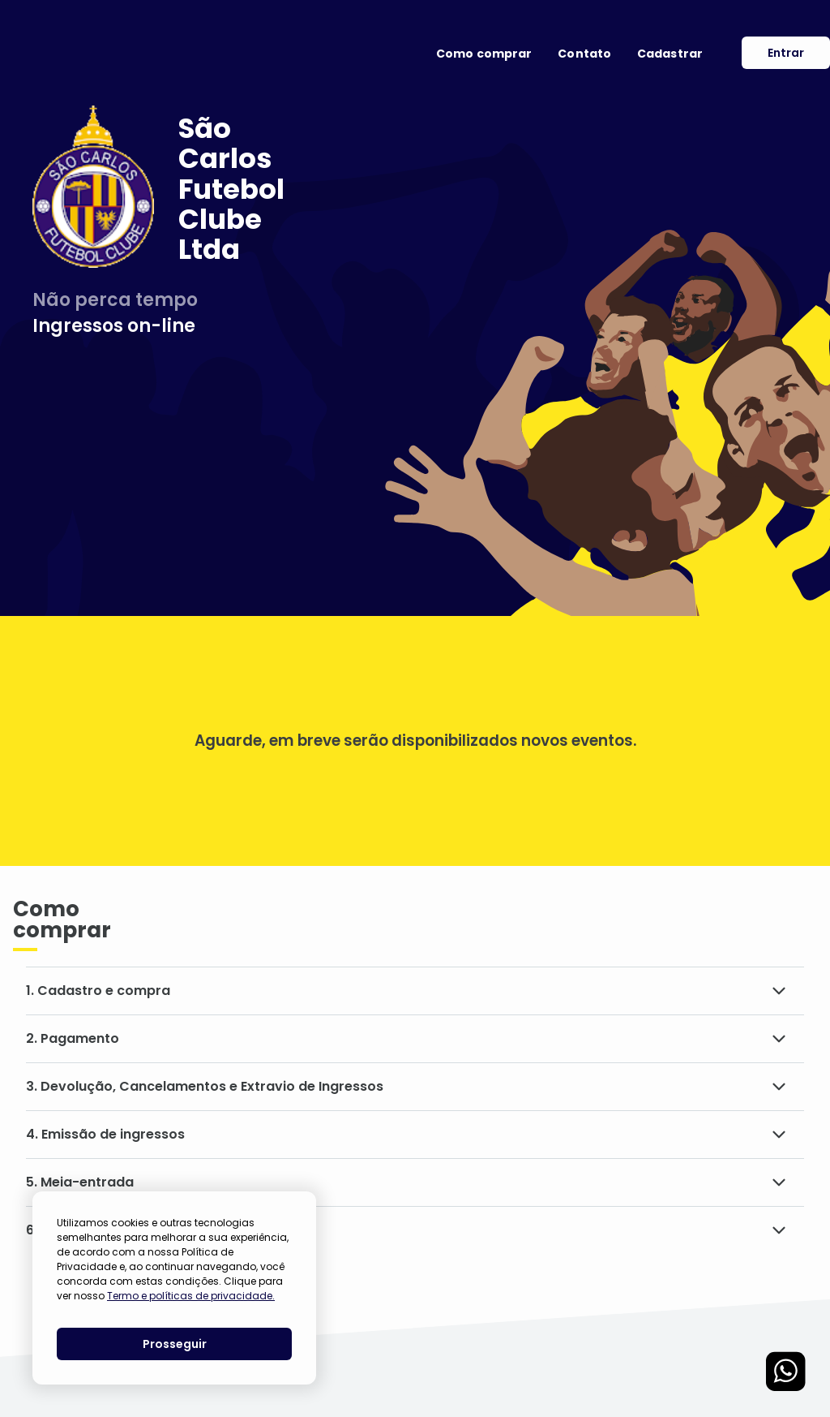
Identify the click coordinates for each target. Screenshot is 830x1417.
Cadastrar (670, 53)
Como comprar (484, 53)
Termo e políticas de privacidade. (191, 1296)
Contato (584, 53)
